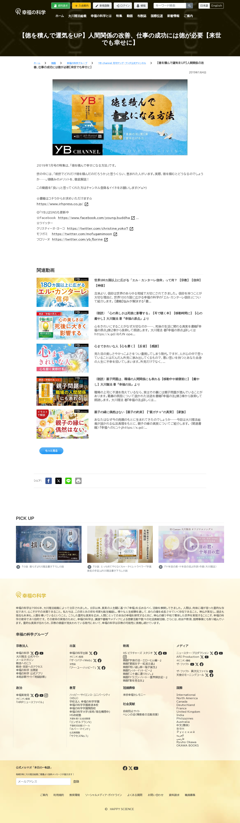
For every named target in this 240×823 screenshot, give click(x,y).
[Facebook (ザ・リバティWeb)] (99, 660)
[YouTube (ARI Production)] (206, 657)
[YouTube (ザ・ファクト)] (192, 664)
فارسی (180, 738)
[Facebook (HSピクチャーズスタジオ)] (160, 653)
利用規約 (58, 795)
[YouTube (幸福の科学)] (41, 653)
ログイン (123, 6)
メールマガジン (25, 660)
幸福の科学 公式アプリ (29, 673)
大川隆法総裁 (77, 15)
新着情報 (173, 15)
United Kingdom (188, 711)
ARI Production (187, 656)
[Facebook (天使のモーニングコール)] (211, 675)
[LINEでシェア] (68, 481)
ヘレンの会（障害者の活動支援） (141, 714)
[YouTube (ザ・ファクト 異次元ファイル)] (211, 671)
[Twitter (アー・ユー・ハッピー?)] (99, 668)
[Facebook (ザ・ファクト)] (201, 664)
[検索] (189, 5)
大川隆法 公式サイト (27, 656)
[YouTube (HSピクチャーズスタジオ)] (165, 653)
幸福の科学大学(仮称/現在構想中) (90, 711)
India (180, 715)
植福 (141, 6)
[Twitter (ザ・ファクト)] (197, 664)
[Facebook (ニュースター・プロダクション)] (216, 653)
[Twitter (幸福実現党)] (32, 695)
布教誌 (141, 15)
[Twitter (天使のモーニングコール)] (207, 675)
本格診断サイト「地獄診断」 (31, 677)
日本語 (204, 5)
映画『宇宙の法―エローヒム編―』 (142, 660)
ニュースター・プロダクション (192, 653)
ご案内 (188, 15)
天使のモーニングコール (190, 675)
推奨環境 (74, 795)
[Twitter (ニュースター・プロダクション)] (211, 653)
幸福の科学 (22, 653)
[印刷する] (78, 481)
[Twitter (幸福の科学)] (32, 653)
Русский (185, 732)
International (186, 695)
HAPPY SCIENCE (122, 809)
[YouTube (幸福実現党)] (41, 695)
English (216, 5)
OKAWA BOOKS (187, 745)
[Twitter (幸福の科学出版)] (91, 653)
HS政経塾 (75, 715)
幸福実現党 (22, 695)
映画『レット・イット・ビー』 (137, 670)
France (181, 708)
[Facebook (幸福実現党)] (37, 695)
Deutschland (185, 705)
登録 (76, 781)
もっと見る (51, 450)
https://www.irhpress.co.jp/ (63, 204)
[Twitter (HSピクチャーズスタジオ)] (155, 653)
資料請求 (61, 6)
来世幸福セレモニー (134, 695)
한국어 (180, 728)
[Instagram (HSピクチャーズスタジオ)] (125, 657)
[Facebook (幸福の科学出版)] (95, 653)
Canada (181, 701)
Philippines (184, 718)
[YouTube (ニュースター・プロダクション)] (221, 653)
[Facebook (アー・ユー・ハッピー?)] (103, 668)
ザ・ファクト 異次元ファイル (192, 671)
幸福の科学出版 (79, 653)
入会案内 (81, 6)
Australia (183, 722)
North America (187, 698)
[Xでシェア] (58, 481)
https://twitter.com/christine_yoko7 (101, 228)
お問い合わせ (156, 795)
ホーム (60, 15)
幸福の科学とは (101, 15)
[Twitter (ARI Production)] (202, 657)
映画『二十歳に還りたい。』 (138, 674)
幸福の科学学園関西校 (83, 708)
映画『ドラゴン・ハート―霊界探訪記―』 (145, 677)
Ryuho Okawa (186, 742)
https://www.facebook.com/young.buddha (97, 217)
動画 (130, 15)
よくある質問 (134, 795)
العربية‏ (180, 735)
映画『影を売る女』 (133, 680)
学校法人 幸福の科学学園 (84, 701)
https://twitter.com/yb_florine (80, 239)
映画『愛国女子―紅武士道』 (138, 663)
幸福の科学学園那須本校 (84, 705)
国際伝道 (157, 15)
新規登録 (102, 6)
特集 (119, 15)
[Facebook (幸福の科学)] (37, 653)
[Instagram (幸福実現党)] (46, 695)
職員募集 (190, 795)
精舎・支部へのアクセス (29, 666)
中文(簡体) (183, 725)
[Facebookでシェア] (48, 481)
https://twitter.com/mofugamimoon (85, 234)
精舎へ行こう (23, 663)
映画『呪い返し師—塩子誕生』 (140, 667)
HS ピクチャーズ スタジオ (138, 653)
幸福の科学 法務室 (27, 670)
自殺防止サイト (131, 711)
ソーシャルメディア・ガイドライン (103, 795)
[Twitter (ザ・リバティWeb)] (95, 660)
